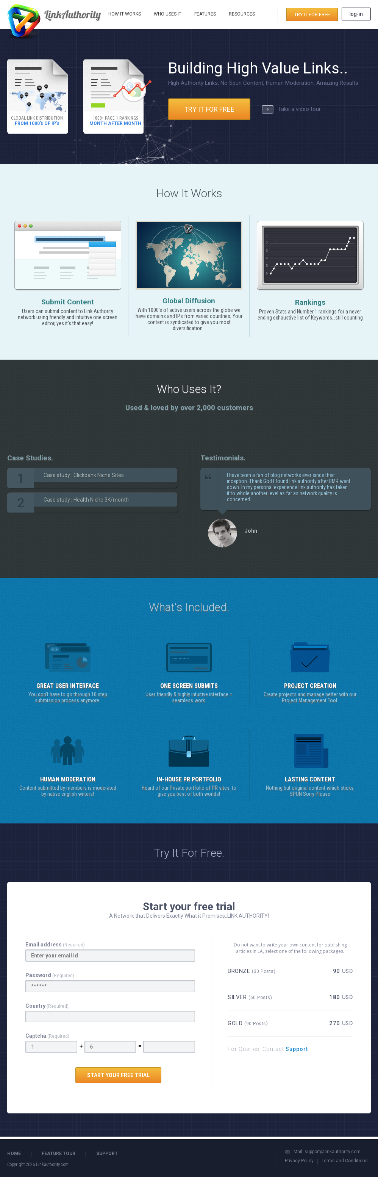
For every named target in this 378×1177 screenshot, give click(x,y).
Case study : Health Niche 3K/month (86, 500)
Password (49, 975)
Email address (55, 945)
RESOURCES (242, 14)
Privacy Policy (299, 1160)
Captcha (47, 1036)
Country (47, 1006)
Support (296, 1049)
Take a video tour (291, 109)
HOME (14, 1153)
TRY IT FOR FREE (312, 14)
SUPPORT (107, 1153)
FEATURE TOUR (58, 1153)
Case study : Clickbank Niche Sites (84, 475)
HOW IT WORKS (124, 14)
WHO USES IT (167, 14)
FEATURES (205, 14)
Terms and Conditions (345, 1160)
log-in (356, 14)
